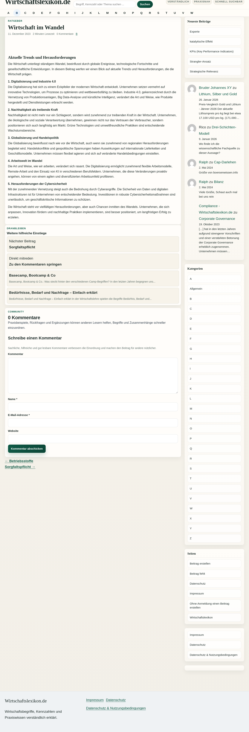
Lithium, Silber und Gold (218, 94)
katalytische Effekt (201, 41)
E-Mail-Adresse (19, 415)
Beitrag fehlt (197, 573)
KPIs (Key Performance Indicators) (212, 51)
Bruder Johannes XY (215, 88)
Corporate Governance (217, 219)
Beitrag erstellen (200, 563)
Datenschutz (198, 583)
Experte (195, 31)
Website (13, 430)
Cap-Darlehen (225, 162)
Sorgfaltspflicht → (20, 467)
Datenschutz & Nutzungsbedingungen (214, 654)
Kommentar (15, 354)
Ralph (203, 162)
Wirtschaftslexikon (201, 617)
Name (12, 399)
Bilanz (219, 182)
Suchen (145, 4)
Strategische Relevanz (204, 71)
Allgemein (196, 288)
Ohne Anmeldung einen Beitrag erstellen (209, 605)
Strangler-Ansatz (200, 61)
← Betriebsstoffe (19, 461)
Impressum (197, 593)
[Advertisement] (93, 45)
